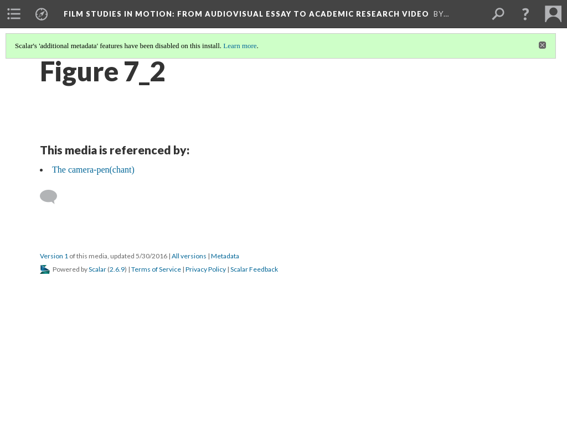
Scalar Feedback (254, 269)
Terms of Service (156, 269)
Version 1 (54, 256)
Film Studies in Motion (246, 13)
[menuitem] (14, 14)
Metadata (225, 256)
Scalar (97, 269)
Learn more (239, 45)
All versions (189, 256)
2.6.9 (117, 269)
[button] (525, 14)
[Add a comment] (53, 197)
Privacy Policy (205, 269)
